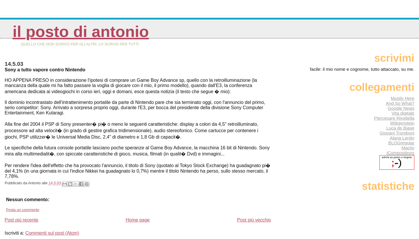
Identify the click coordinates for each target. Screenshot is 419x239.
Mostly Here (402, 98)
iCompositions (400, 152)
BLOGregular (401, 142)
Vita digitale (403, 113)
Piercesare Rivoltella (394, 118)
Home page (138, 219)
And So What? (400, 103)
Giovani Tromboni (397, 132)
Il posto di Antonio (81, 31)
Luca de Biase (400, 127)
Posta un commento (22, 210)
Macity (408, 147)
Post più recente (21, 219)
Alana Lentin (402, 137)
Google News (401, 108)
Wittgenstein (402, 123)
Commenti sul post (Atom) (52, 233)
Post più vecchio (254, 219)
